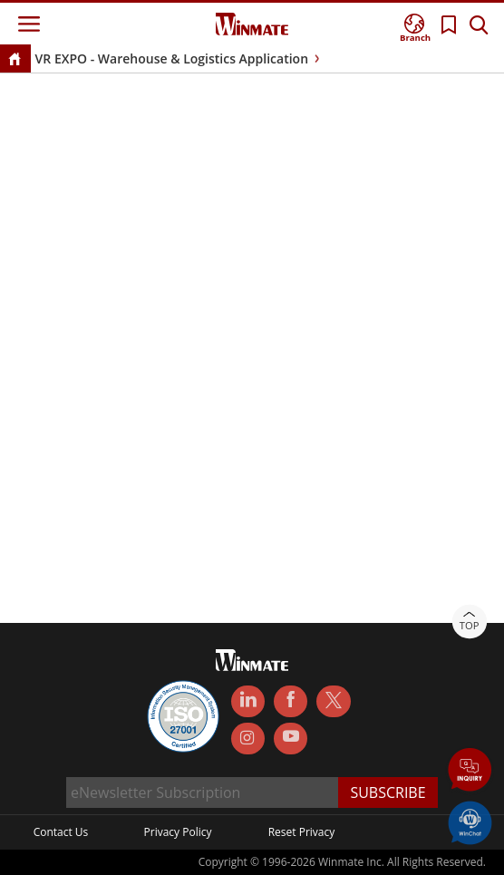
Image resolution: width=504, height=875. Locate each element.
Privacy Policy (178, 832)
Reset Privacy (301, 832)
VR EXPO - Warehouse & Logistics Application (171, 58)
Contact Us (61, 832)
